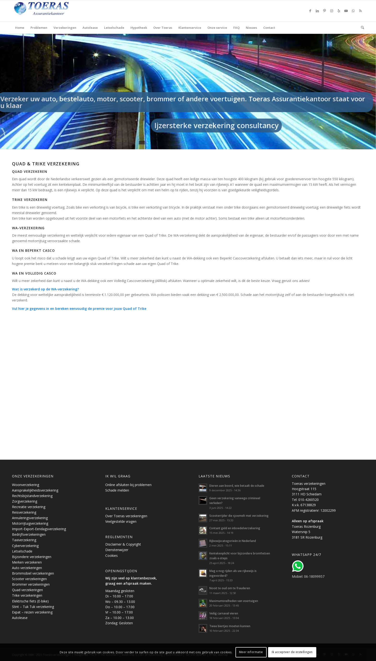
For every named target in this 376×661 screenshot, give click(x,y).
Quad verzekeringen (27, 590)
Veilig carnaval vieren (223, 613)
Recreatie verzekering (28, 507)
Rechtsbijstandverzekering (32, 495)
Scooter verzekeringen (29, 579)
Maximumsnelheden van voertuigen (233, 601)
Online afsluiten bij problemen (128, 484)
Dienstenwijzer (116, 549)
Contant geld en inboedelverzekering (234, 528)
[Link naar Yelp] (338, 10)
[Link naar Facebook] (310, 10)
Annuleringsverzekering (30, 518)
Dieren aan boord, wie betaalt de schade (236, 485)
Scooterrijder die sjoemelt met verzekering (239, 515)
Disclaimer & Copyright (123, 544)
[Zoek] (361, 28)
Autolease (20, 617)
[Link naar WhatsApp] (353, 10)
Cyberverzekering (25, 545)
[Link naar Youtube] (346, 10)
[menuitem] (19, 28)
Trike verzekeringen (27, 595)
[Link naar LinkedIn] (317, 10)
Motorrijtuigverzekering (30, 523)
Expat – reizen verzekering (32, 612)
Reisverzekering (24, 512)
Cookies (111, 555)
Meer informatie (251, 652)
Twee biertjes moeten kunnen (229, 626)
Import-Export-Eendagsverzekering (39, 529)
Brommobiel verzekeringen (33, 573)
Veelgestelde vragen (120, 521)
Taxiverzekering (24, 540)
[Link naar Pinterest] (324, 10)
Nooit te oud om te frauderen (229, 588)
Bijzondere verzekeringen (31, 556)
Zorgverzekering (24, 501)
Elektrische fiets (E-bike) (30, 601)
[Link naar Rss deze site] (360, 10)
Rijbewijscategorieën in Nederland (232, 541)
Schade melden (117, 490)
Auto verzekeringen (27, 567)
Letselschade (22, 551)
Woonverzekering (25, 484)
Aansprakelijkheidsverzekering (35, 490)
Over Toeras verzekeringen (126, 516)
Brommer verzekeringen (31, 584)
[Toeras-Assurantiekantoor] (53, 10)
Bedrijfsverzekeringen (29, 534)
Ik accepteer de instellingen (292, 652)
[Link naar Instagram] (331, 10)
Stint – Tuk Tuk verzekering (33, 606)
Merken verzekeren (27, 562)
